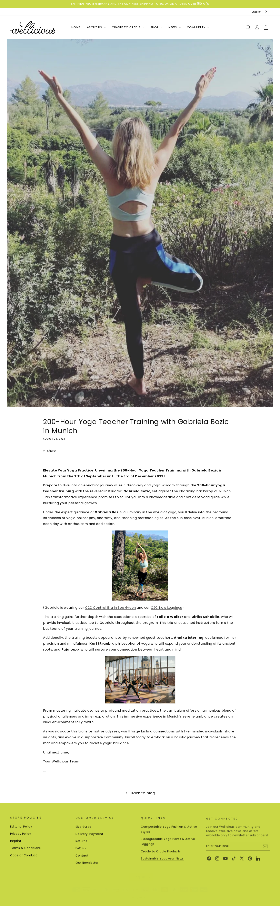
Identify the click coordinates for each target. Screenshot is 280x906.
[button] (95, 27)
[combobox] (260, 12)
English (257, 12)
